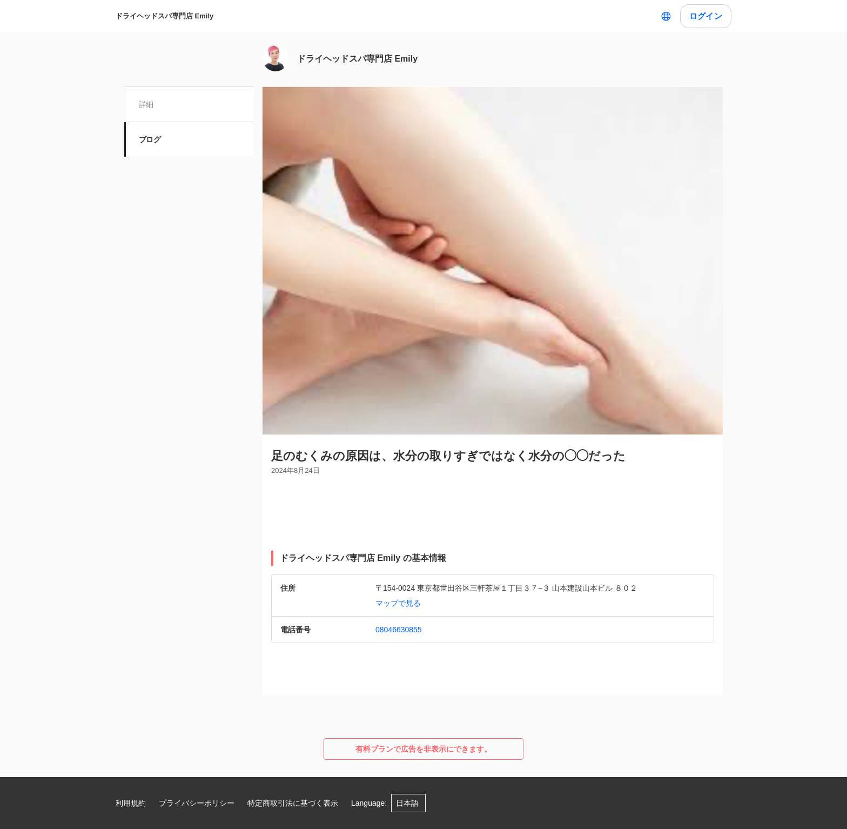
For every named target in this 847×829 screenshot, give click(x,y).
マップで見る (398, 603)
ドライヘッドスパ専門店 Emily (164, 16)
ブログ (150, 139)
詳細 (146, 104)
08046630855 (398, 629)
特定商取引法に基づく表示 (292, 803)
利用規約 (131, 803)
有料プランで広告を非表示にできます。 (423, 749)
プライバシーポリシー (196, 803)
